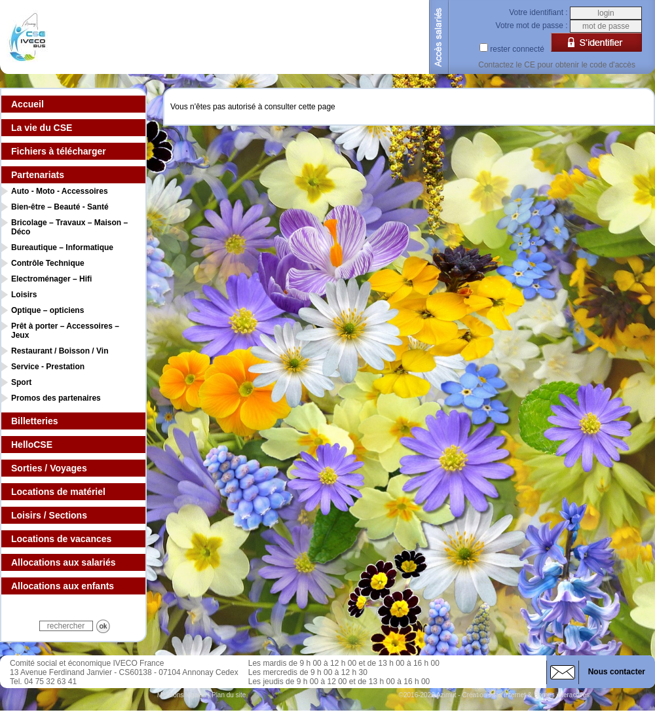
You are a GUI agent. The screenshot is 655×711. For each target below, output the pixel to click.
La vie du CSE (41, 127)
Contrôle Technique (47, 263)
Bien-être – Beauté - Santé (60, 206)
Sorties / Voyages (49, 468)
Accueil (27, 104)
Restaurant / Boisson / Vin (59, 351)
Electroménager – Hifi (51, 278)
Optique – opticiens (47, 310)
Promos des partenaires (56, 398)
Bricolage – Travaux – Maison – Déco (69, 227)
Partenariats (37, 175)
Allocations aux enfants (62, 586)
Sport (21, 382)
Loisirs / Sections (49, 515)
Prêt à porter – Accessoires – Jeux (65, 330)
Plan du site (229, 695)
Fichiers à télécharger (58, 151)
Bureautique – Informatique (62, 247)
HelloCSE (31, 444)
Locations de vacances (61, 539)
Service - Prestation (47, 366)
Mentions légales (181, 695)
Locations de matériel (58, 491)
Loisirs (24, 294)
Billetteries (34, 421)
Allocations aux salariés (63, 562)
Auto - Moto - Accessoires (59, 191)
